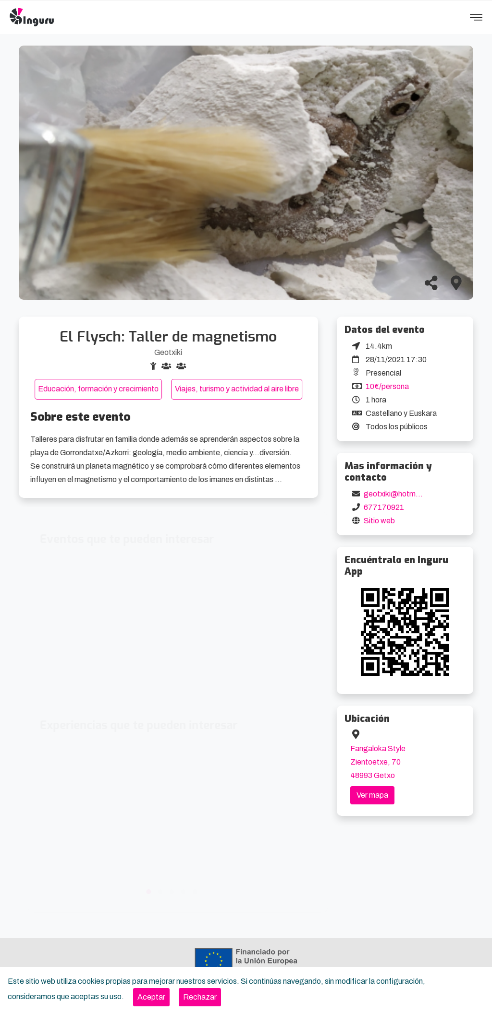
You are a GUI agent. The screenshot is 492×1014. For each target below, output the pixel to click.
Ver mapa (372, 795)
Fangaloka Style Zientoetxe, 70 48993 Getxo (378, 761)
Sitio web (379, 521)
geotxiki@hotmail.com (402, 494)
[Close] (151, 997)
